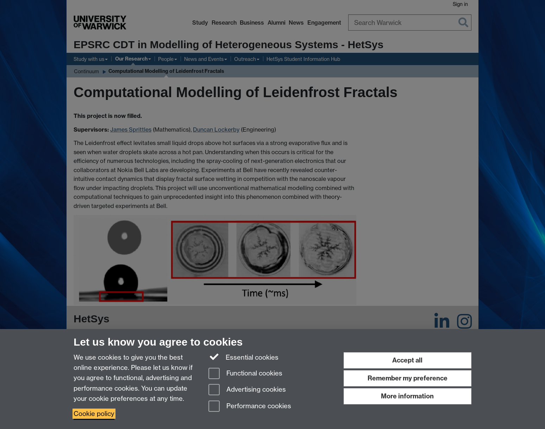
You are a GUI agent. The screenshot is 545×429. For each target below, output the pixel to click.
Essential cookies (243, 356)
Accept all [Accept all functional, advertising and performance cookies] (407, 360)
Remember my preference (407, 378)
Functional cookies (245, 373)
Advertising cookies (247, 390)
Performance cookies (249, 406)
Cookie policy (94, 414)
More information (407, 396)
